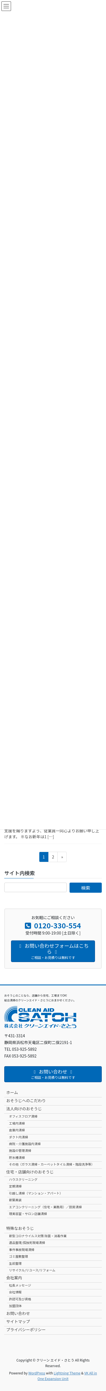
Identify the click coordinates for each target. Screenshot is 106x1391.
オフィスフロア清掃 (23, 1116)
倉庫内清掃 (17, 1130)
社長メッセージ (20, 1285)
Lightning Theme (67, 1373)
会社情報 (15, 1292)
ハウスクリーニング (23, 1179)
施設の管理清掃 (20, 1150)
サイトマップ (18, 1321)
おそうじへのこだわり (26, 1100)
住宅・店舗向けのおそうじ (30, 1172)
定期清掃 (15, 1186)
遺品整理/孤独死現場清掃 (27, 1242)
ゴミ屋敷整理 (18, 1256)
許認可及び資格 (20, 1299)
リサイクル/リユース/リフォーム (32, 1270)
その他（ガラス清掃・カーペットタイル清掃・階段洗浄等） (51, 1164)
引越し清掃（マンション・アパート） (36, 1193)
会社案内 (14, 1277)
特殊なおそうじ (20, 1228)
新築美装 (15, 1200)
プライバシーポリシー (26, 1329)
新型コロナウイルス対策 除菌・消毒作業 (38, 1236)
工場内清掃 (17, 1123)
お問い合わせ (18, 1313)
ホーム (12, 1092)
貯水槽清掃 (17, 1157)
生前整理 (15, 1263)
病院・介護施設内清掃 (25, 1143)
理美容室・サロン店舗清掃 (28, 1213)
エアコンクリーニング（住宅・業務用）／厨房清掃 (45, 1207)
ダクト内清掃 (18, 1137)
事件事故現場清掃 (21, 1249)
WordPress (36, 1373)
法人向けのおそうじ (24, 1108)
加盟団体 (15, 1305)
